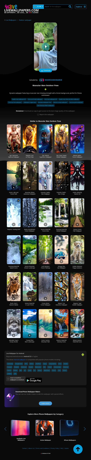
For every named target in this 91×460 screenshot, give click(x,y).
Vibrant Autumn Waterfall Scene (77, 341)
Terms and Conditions (42, 448)
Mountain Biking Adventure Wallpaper (30, 193)
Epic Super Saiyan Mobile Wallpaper (61, 156)
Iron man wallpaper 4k (51, 99)
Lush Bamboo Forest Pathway (45, 267)
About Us (31, 448)
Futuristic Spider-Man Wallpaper (45, 193)
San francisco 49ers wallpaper (45, 105)
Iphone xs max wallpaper (60, 102)
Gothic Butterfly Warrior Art (77, 193)
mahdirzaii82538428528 (50, 80)
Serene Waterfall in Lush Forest (29, 304)
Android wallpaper (20, 360)
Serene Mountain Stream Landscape (29, 267)
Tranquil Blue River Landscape (29, 341)
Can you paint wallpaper (76, 102)
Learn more (45, 403)
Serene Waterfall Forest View (45, 230)
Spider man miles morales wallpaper (69, 99)
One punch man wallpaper (35, 99)
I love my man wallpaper (15, 102)
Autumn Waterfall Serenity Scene (61, 341)
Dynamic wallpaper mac (44, 102)
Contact (24, 448)
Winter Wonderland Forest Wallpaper (29, 230)
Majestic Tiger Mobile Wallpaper (77, 304)
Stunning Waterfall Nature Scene (13, 267)
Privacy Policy (55, 448)
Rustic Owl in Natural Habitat (13, 304)
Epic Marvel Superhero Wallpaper (46, 156)
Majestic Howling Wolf (13, 229)
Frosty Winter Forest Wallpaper (45, 304)
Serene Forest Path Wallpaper (77, 230)
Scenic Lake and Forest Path (13, 193)
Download (45, 70)
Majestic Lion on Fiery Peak (30, 156)
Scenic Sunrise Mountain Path (45, 341)
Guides (67, 448)
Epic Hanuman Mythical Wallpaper (13, 156)
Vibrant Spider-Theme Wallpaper (77, 156)
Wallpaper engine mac (30, 102)
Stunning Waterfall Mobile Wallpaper (61, 230)
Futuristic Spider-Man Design (61, 193)
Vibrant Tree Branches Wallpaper (61, 304)
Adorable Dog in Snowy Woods (13, 341)
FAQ (61, 448)
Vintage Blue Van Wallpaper (61, 267)
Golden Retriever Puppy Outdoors (77, 267)
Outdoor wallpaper (25, 20)
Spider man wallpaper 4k (19, 99)
